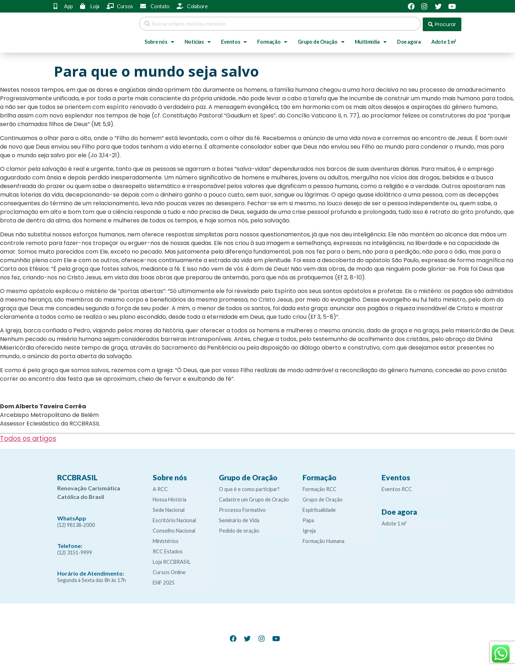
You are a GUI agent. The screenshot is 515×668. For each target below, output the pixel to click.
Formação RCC (320, 488)
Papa (308, 519)
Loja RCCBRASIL (172, 560)
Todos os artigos (28, 437)
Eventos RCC (397, 488)
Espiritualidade (319, 508)
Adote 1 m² (443, 40)
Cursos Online (169, 571)
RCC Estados (168, 550)
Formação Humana (323, 540)
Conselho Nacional (174, 529)
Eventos (234, 40)
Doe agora (409, 40)
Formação (272, 40)
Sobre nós (159, 40)
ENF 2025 (164, 581)
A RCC (160, 488)
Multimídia (371, 40)
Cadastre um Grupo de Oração (254, 498)
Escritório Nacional (174, 519)
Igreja (309, 529)
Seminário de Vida (239, 519)
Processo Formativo (242, 508)
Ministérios (165, 540)
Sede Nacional (169, 508)
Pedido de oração (239, 529)
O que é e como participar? (249, 488)
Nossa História (169, 498)
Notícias (197, 40)
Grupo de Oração (321, 40)
